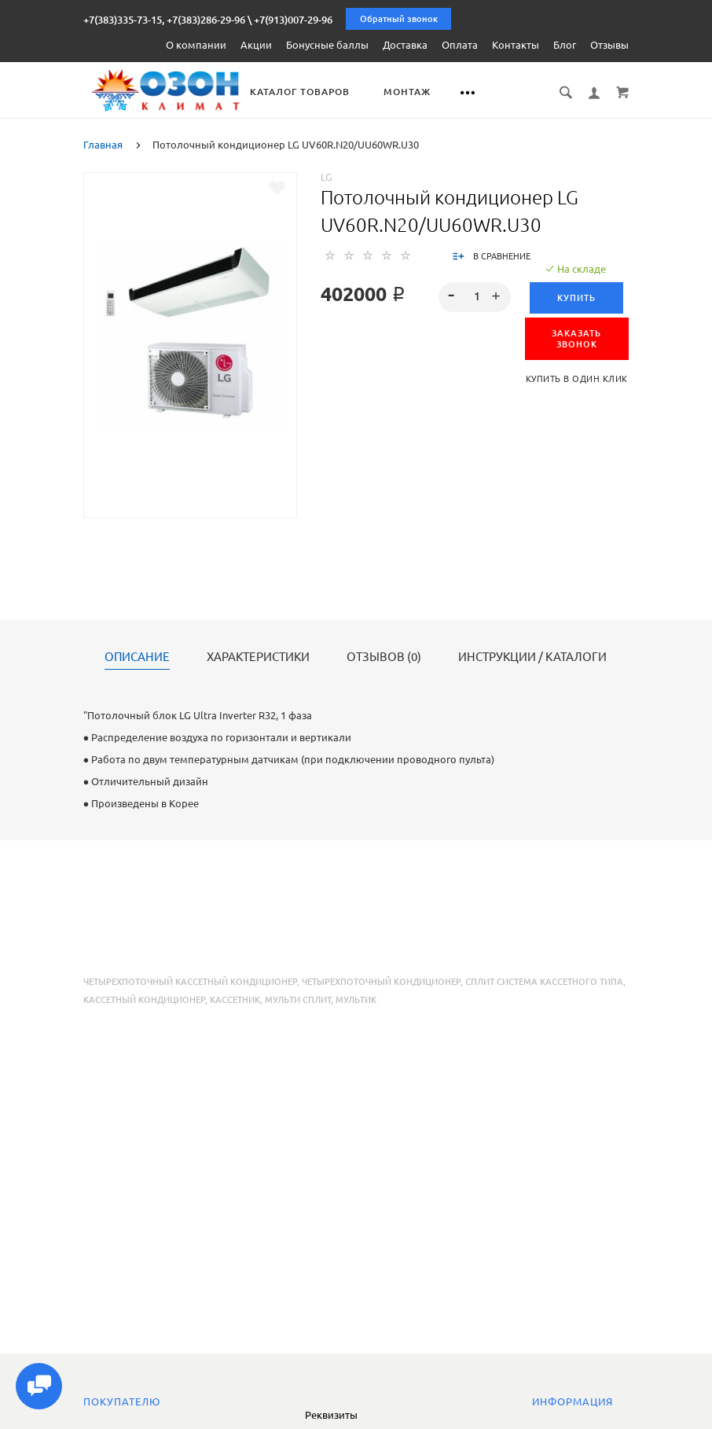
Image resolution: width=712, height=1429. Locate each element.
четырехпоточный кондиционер (381, 981)
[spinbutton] (474, 296)
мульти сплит (298, 999)
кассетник (235, 999)
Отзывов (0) (384, 656)
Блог (564, 44)
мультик (356, 999)
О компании (196, 44)
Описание (137, 656)
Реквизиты (331, 1414)
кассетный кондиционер (144, 999)
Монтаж (421, 91)
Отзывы (609, 44)
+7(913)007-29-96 (293, 19)
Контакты (515, 44)
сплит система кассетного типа (544, 981)
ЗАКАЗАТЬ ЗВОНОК (576, 338)
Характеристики (258, 656)
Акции (256, 44)
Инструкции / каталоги (532, 656)
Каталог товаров (314, 91)
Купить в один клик (577, 378)
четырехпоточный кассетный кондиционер (190, 981)
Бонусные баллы (327, 44)
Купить (576, 297)
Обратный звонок (399, 19)
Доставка (405, 44)
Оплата (460, 44)
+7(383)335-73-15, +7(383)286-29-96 (164, 19)
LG (326, 176)
